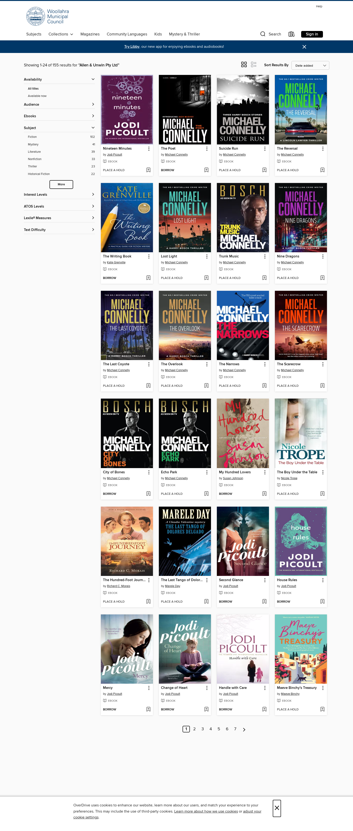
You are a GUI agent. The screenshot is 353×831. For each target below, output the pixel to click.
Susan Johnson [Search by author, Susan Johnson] (233, 478)
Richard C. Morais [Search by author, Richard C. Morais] (118, 586)
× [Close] (277, 808)
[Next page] (244, 729)
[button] (270, 35)
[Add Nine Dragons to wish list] (322, 278)
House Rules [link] (287, 580)
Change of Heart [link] (174, 688)
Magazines (90, 34)
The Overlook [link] (172, 364)
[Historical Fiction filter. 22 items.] (61, 174)
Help (319, 6)
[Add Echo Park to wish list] (206, 494)
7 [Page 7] (235, 729)
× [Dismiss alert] (304, 47)
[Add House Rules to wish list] (322, 602)
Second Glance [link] (231, 580)
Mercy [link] (108, 688)
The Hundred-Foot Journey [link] (124, 580)
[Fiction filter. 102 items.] (61, 137)
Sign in (312, 34)
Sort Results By (276, 65)
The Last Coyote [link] (116, 364)
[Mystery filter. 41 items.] (61, 144)
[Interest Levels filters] (59, 194)
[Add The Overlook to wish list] (206, 386)
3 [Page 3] (202, 729)
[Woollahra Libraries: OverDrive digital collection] (47, 16)
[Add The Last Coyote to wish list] (148, 386)
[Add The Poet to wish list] (206, 170)
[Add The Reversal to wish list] (322, 170)
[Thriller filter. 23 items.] (61, 166)
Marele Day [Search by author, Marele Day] (172, 586)
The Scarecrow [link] (288, 364)
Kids (158, 34)
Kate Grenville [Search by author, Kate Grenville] (116, 262)
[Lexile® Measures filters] (59, 218)
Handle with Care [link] (233, 688)
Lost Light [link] (169, 256)
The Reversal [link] (287, 149)
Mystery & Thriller (184, 34)
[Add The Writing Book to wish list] (148, 278)
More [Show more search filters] (61, 185)
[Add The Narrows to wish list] (264, 386)
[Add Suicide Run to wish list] (264, 170)
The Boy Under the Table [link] (297, 472)
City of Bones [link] (114, 472)
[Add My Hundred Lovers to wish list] (264, 494)
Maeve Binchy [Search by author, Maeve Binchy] (290, 694)
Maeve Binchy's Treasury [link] (297, 688)
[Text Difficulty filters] (59, 230)
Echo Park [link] (169, 472)
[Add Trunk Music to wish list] (264, 278)
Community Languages (127, 34)
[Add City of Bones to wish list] (148, 494)
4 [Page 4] (211, 729)
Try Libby (131, 46)
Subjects (33, 34)
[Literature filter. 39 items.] (61, 151)
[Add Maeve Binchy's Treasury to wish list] (322, 710)
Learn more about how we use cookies (206, 811)
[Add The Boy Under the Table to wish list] (322, 494)
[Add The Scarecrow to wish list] (322, 386)
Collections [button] (61, 34)
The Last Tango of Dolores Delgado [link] (182, 580)
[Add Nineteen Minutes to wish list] (148, 170)
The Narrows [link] (229, 364)
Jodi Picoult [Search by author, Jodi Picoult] (114, 155)
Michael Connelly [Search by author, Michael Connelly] (176, 155)
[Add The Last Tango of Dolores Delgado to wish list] (206, 602)
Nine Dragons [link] (288, 256)
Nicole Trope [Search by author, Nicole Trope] (289, 478)
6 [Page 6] (227, 729)
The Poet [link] (168, 149)
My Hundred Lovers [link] (235, 472)
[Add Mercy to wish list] (148, 710)
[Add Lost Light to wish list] (206, 278)
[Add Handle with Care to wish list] (264, 710)
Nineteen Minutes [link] (117, 149)
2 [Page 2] (194, 729)
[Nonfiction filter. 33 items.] (61, 159)
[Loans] (292, 35)
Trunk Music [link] (229, 256)
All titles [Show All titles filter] (33, 89)
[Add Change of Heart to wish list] (206, 710)
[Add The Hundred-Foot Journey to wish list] (148, 602)
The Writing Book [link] (117, 256)
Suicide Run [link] (228, 149)
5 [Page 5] (219, 729)
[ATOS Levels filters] (59, 206)
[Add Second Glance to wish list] (264, 602)
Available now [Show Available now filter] (37, 96)
